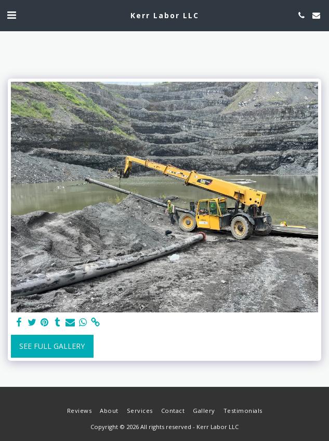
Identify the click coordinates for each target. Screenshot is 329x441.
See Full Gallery (52, 346)
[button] (11, 15)
